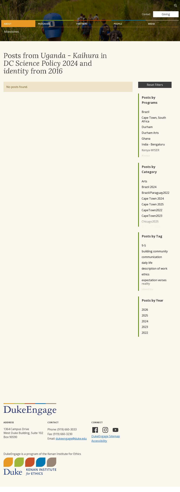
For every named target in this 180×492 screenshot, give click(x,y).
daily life (147, 268)
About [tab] (8, 29)
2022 (145, 338)
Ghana (146, 144)
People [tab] (118, 29)
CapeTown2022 (152, 215)
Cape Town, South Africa (154, 125)
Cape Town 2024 (153, 204)
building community (155, 256)
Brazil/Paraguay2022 (155, 198)
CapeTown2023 (152, 221)
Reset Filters (155, 90)
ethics (145, 280)
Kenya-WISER (150, 155)
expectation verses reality (154, 287)
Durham (147, 132)
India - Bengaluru (153, 150)
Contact (146, 14)
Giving (166, 14)
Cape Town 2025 (153, 210)
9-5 (144, 251)
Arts (144, 187)
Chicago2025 (150, 227)
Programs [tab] (44, 29)
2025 (145, 321)
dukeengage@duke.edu (71, 444)
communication (152, 262)
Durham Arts (150, 138)
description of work (154, 274)
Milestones (11, 37)
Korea (146, 161)
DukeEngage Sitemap (105, 441)
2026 (145, 315)
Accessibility (99, 446)
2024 (145, 326)
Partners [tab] (82, 29)
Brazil (145, 117)
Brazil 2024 (149, 192)
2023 (145, 332)
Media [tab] (151, 29)
